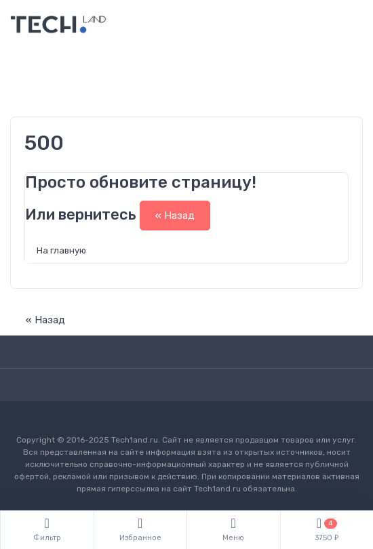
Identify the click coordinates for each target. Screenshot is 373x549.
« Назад (175, 215)
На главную (61, 250)
